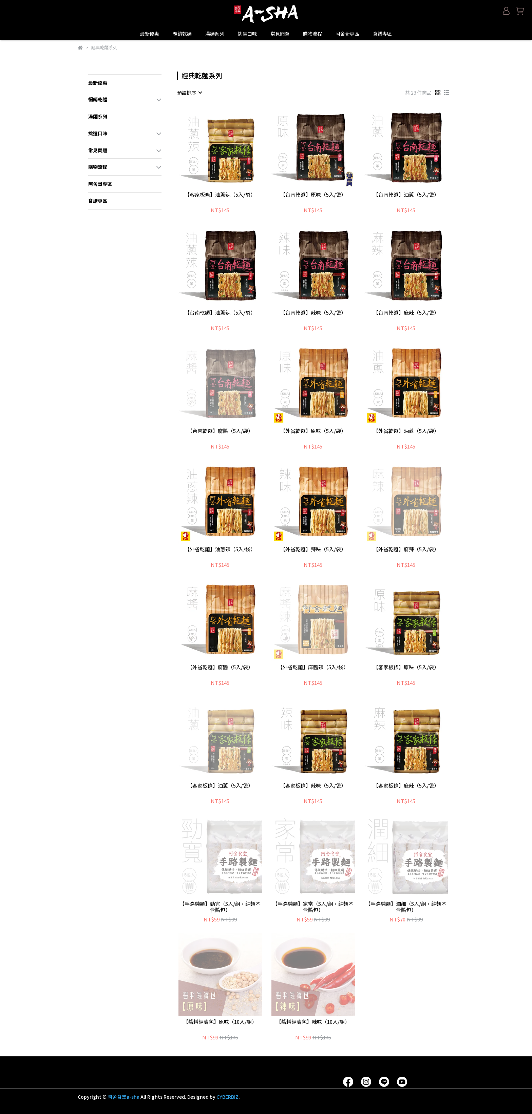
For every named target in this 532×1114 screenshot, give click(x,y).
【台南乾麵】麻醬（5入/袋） (220, 431)
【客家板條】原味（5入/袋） (406, 667)
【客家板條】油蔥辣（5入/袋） (220, 195)
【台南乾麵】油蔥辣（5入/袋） (220, 313)
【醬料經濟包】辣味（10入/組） (313, 1022)
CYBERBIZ (227, 1096)
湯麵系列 (214, 33)
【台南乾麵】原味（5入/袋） (313, 195)
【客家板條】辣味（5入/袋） (313, 785)
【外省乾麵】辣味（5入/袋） (313, 549)
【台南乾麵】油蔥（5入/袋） (406, 195)
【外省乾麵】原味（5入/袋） (313, 431)
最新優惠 (149, 33)
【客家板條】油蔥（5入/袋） (220, 785)
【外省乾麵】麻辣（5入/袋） (406, 549)
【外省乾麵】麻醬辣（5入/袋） (313, 667)
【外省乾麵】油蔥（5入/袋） (406, 431)
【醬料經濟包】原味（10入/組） (220, 1022)
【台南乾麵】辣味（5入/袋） (313, 313)
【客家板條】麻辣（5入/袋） (406, 785)
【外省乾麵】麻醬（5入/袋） (220, 667)
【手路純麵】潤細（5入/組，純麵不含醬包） (405, 907)
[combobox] (189, 92)
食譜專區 (382, 33)
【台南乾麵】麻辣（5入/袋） (406, 313)
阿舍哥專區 (347, 33)
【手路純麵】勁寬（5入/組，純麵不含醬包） (220, 907)
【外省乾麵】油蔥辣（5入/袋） (220, 549)
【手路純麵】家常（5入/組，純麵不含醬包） (313, 907)
